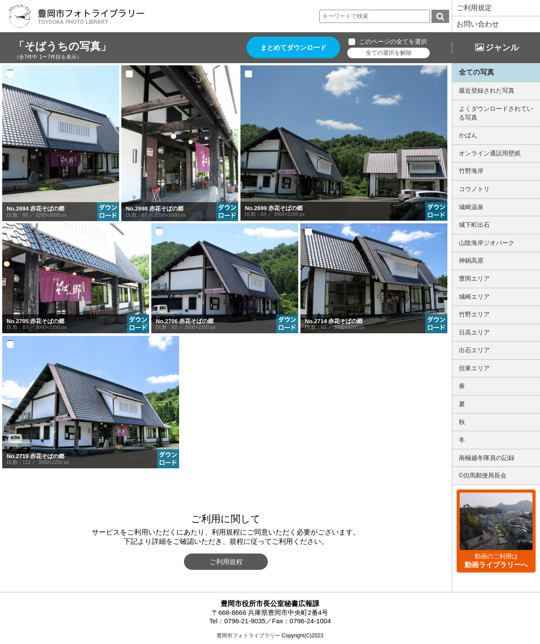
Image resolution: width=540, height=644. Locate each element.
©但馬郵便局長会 (482, 475)
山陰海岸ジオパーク (486, 242)
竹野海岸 (471, 170)
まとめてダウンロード (294, 47)
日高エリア (474, 332)
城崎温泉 (471, 207)
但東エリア (474, 368)
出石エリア (474, 350)
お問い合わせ (478, 24)
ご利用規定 (474, 7)
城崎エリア (474, 296)
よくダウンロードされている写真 (496, 113)
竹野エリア (474, 314)
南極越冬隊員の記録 (486, 457)
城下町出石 (474, 224)
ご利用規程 (226, 561)
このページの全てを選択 (394, 41)
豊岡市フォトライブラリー (248, 636)
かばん (468, 135)
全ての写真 (476, 72)
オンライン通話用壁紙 (490, 153)
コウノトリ (474, 188)
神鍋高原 (471, 260)
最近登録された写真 (486, 90)
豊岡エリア (474, 278)
